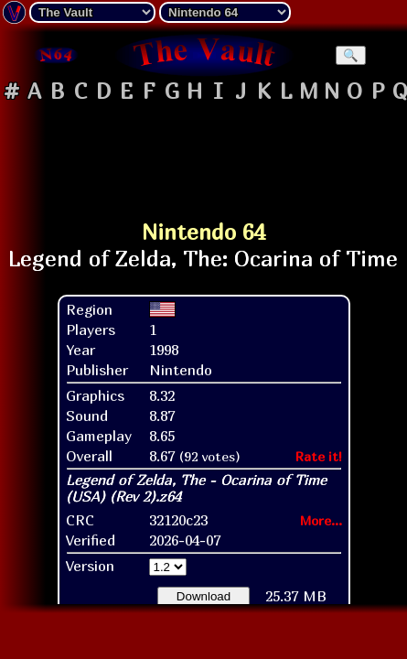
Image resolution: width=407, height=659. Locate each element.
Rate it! (318, 456)
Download (203, 596)
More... (321, 520)
